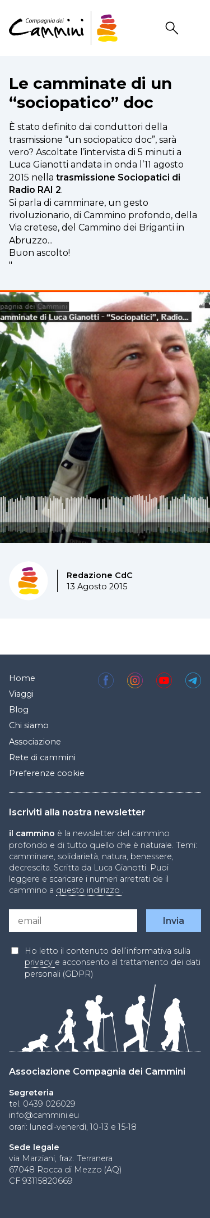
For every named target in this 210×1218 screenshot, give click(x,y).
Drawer (193, 28)
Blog (19, 710)
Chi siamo (29, 725)
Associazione (35, 742)
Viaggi (21, 694)
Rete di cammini (42, 757)
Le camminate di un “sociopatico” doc (90, 93)
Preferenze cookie (47, 773)
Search (173, 28)
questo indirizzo (89, 890)
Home (22, 678)
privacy (40, 962)
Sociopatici (144, 177)
